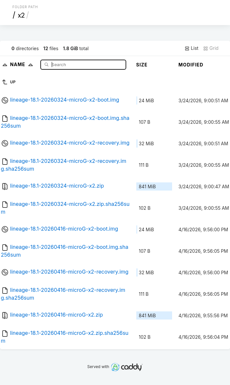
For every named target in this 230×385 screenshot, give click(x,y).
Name (23, 64)
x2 (21, 15)
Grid (211, 48)
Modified (191, 64)
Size (142, 64)
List (191, 48)
